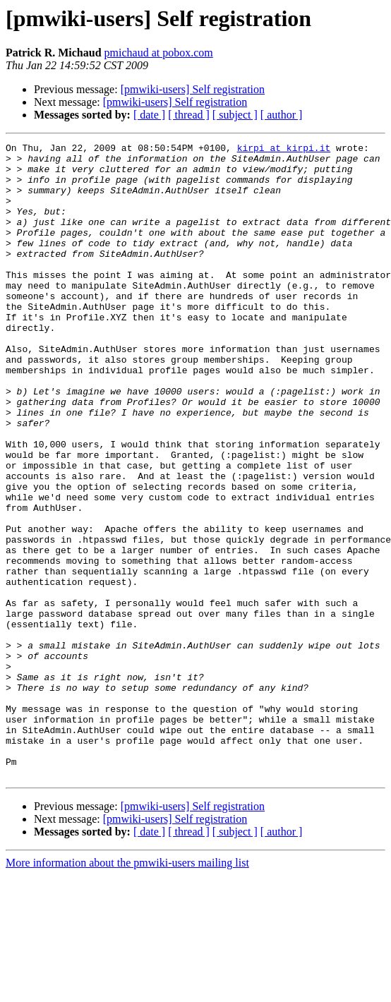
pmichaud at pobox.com (158, 53)
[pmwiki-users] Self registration (193, 89)
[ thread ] (189, 115)
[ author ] (281, 115)
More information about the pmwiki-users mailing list (127, 990)
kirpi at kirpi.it (284, 149)
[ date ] (149, 115)
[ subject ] (235, 115)
